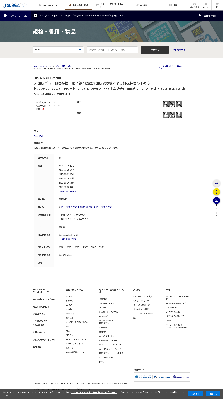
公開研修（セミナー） (108, 299)
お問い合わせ (39, 332)
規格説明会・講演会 (107, 303)
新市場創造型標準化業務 (176, 303)
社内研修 (103, 307)
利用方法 (69, 335)
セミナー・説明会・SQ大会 (111, 291)
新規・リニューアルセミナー (111, 344)
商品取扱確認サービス (75, 352)
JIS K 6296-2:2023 (86, 206)
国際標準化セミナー (107, 316)
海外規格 (69, 318)
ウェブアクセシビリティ (44, 339)
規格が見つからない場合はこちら (173, 67)
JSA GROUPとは (41, 306)
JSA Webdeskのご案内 (44, 299)
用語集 (169, 320)
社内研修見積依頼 (106, 357)
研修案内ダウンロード (108, 340)
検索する (155, 49)
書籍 (68, 326)
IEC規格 (69, 305)
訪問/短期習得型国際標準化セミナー (107, 321)
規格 (168, 289)
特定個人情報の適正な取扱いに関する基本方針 (107, 383)
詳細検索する (179, 50)
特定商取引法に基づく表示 (62, 383)
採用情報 (37, 346)
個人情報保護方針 (40, 383)
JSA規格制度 (171, 307)
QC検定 (136, 289)
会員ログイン (39, 313)
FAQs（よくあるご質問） (76, 339)
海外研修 (103, 331)
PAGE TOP (217, 222)
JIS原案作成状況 (173, 312)
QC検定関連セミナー (108, 336)
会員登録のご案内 (40, 321)
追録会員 (69, 348)
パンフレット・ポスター (143, 313)
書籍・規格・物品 (74, 289)
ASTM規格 (70, 313)
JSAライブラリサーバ (75, 343)
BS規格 (69, 309)
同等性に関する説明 (69, 239)
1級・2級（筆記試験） (142, 305)
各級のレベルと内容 (141, 301)
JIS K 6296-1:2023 (69, 206)
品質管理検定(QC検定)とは (144, 296)
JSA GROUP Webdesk (42, 66)
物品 (68, 331)
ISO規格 (69, 301)
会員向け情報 (210, 15)
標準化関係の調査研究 (175, 316)
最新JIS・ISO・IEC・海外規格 (177, 297)
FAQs (101, 362)
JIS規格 (69, 296)
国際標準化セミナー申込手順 (111, 353)
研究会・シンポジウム (108, 312)
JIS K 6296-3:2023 (103, 206)
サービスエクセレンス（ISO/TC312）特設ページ (177, 326)
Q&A (134, 318)
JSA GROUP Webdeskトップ (41, 291)
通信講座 (103, 327)
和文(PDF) (39, 135)
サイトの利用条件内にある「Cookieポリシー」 (94, 392)
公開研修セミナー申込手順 (110, 349)
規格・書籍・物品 (63, 66)
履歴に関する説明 (68, 191)
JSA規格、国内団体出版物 (77, 322)
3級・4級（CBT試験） (142, 309)
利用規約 (80, 383)
